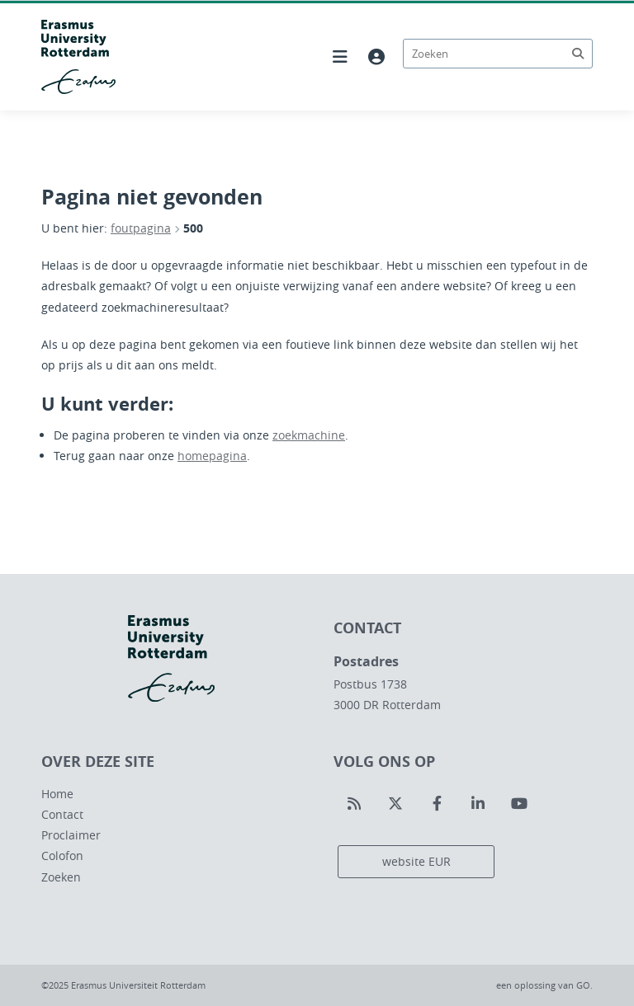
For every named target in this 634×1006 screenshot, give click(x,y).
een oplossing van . (544, 985)
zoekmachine (308, 435)
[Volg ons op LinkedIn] (477, 803)
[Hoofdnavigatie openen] (340, 57)
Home (57, 794)
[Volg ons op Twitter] (395, 803)
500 (193, 228)
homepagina (212, 455)
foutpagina (141, 228)
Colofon (62, 855)
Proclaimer (71, 835)
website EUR (416, 861)
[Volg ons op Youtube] (519, 803)
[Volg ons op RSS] (354, 803)
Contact (62, 814)
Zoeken (61, 877)
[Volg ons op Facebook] (436, 803)
